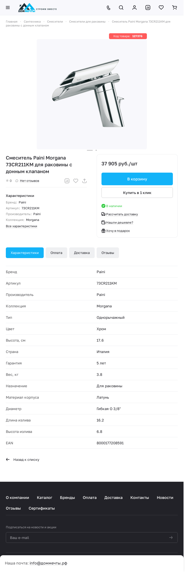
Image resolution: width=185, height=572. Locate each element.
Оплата (56, 253)
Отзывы (107, 253)
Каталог (44, 497)
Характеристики (25, 253)
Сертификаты (42, 508)
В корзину (137, 179)
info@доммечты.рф (48, 563)
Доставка (82, 253)
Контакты (139, 497)
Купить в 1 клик (137, 192)
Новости (165, 497)
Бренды (67, 497)
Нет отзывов (27, 181)
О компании (17, 497)
